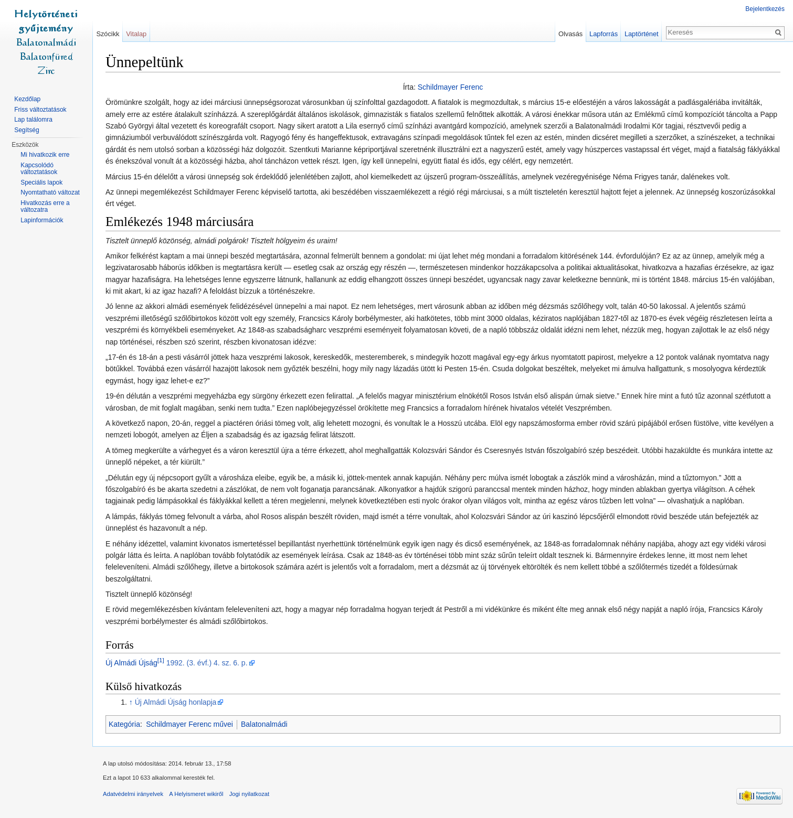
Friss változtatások (40, 109)
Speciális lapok (41, 182)
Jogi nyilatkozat (249, 794)
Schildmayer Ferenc (450, 87)
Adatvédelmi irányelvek (133, 794)
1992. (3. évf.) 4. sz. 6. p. (207, 663)
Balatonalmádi (264, 724)
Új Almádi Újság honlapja (176, 702)
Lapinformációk (41, 220)
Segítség (26, 130)
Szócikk (107, 34)
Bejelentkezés (765, 9)
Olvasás (570, 34)
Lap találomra (33, 119)
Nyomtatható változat (50, 192)
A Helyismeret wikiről (196, 794)
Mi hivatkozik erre (44, 154)
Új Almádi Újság (131, 663)
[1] (160, 659)
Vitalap (136, 34)
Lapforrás (603, 34)
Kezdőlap (27, 99)
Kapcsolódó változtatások (38, 169)
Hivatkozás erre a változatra (44, 206)
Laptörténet (642, 34)
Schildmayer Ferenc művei (189, 724)
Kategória (124, 724)
